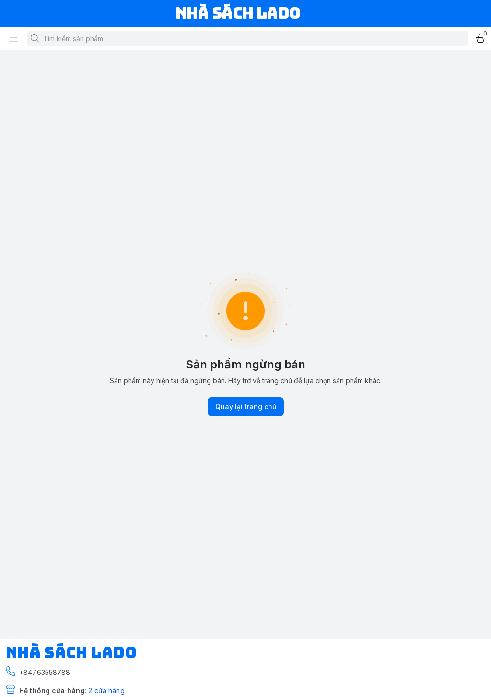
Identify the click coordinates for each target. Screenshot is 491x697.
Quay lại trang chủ (246, 406)
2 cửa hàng (106, 690)
